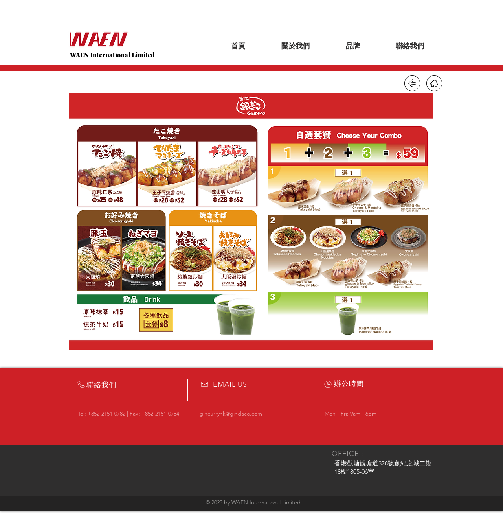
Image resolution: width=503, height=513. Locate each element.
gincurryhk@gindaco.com (231, 413)
